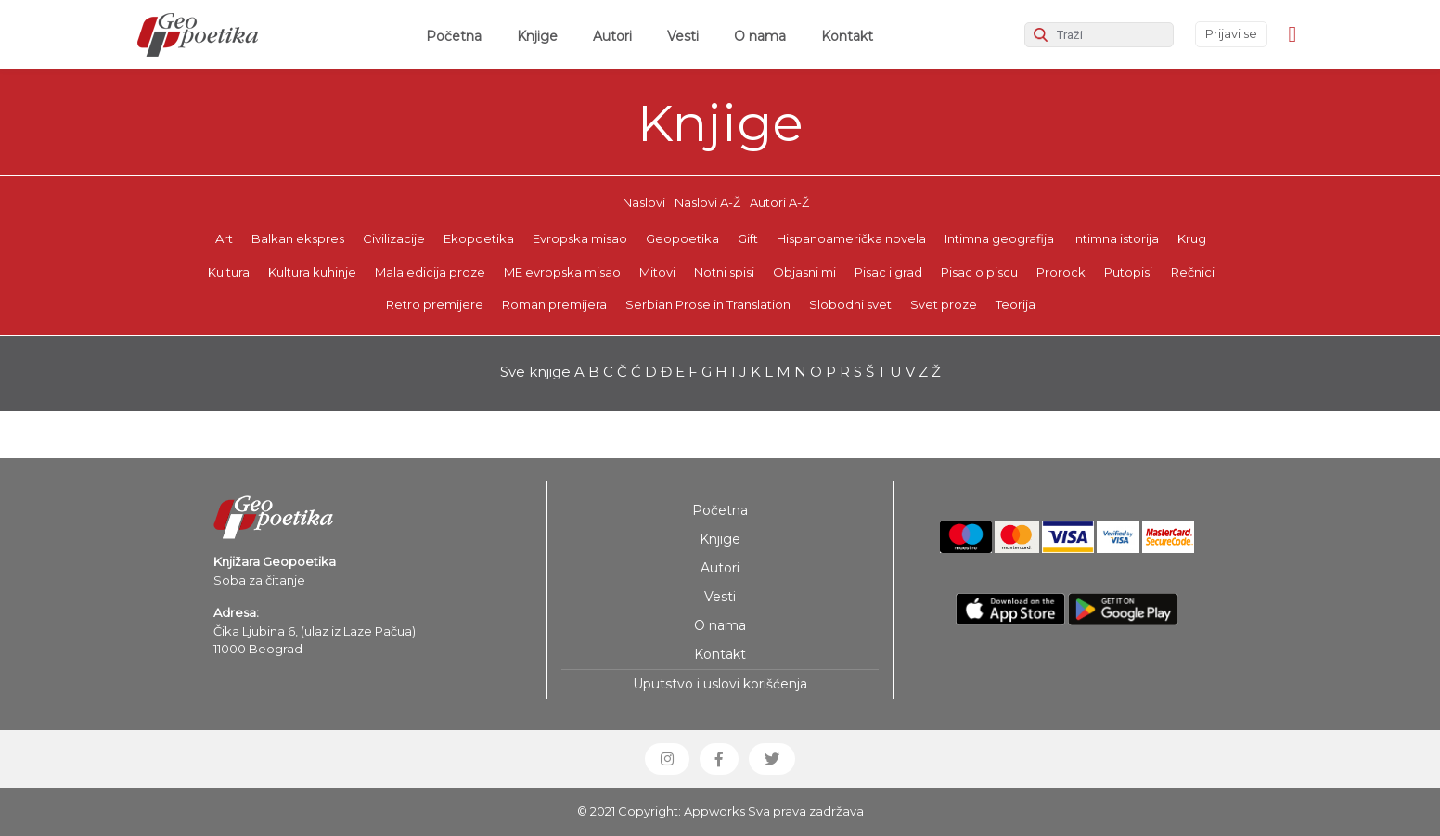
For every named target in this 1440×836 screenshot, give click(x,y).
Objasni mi (804, 271)
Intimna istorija (1116, 238)
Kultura (229, 271)
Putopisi (1128, 271)
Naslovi (644, 202)
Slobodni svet (850, 304)
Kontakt (847, 36)
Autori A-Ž (779, 202)
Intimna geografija (999, 238)
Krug (1191, 238)
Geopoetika (682, 238)
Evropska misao (580, 238)
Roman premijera (554, 304)
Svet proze (943, 304)
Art (224, 238)
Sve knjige (535, 371)
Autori (612, 36)
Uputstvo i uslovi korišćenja (720, 683)
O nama (760, 36)
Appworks (714, 811)
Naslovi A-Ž (707, 202)
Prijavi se (1231, 33)
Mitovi (657, 271)
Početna (457, 35)
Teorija (1015, 304)
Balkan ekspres (297, 238)
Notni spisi (724, 271)
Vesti (683, 36)
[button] (667, 759)
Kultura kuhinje (312, 271)
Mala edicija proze (430, 271)
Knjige (537, 36)
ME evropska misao (562, 271)
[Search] (1099, 34)
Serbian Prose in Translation (708, 304)
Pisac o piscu (979, 271)
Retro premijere (434, 304)
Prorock (1061, 271)
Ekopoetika (479, 238)
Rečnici (1193, 271)
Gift (748, 238)
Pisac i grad (888, 271)
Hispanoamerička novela (851, 238)
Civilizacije (394, 238)
